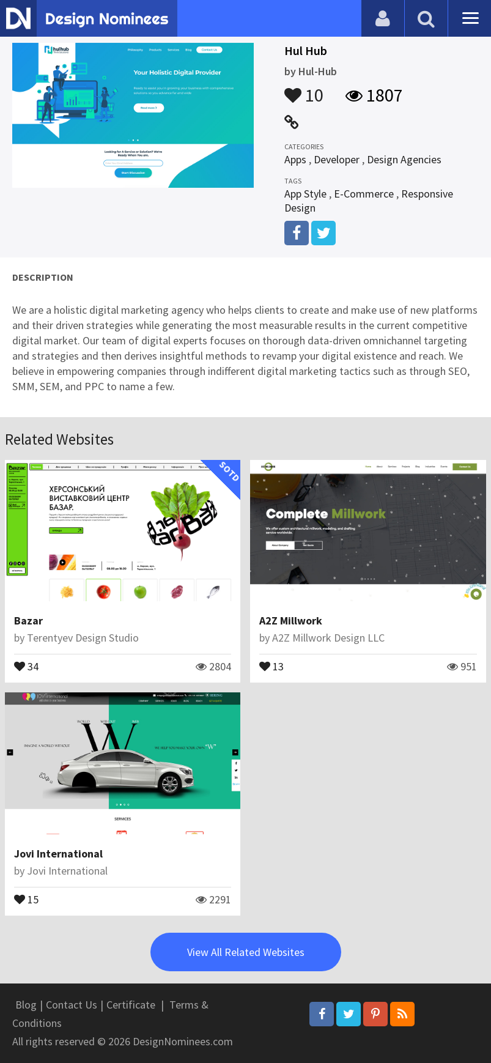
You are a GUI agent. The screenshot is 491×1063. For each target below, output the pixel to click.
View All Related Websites (246, 952)
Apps (295, 159)
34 (26, 665)
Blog (26, 1005)
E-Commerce (364, 194)
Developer (337, 159)
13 (271, 665)
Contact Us (71, 1005)
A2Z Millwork (290, 620)
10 (303, 89)
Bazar (28, 620)
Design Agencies (404, 159)
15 (26, 898)
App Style (305, 194)
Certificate (130, 1005)
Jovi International (58, 853)
